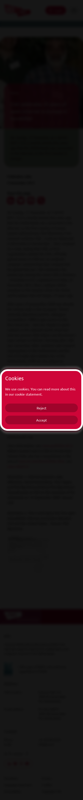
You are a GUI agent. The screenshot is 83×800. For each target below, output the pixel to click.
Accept (41, 420)
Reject (41, 408)
